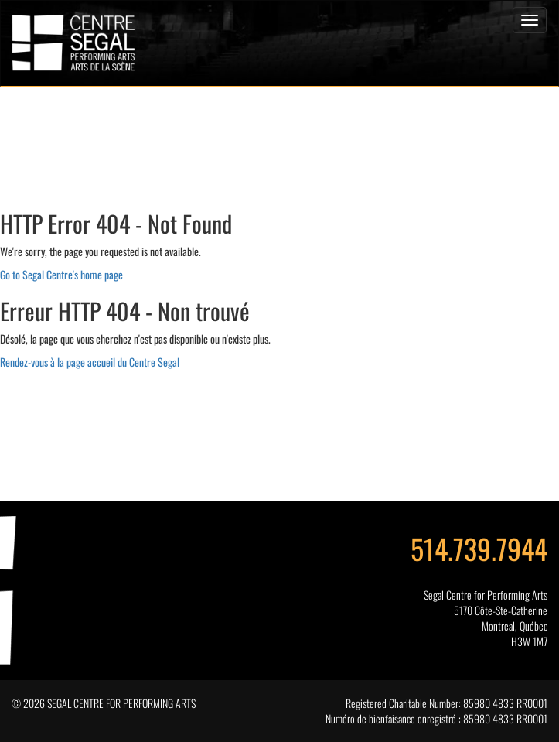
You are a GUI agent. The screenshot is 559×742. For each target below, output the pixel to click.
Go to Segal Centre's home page (61, 274)
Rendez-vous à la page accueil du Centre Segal (89, 362)
